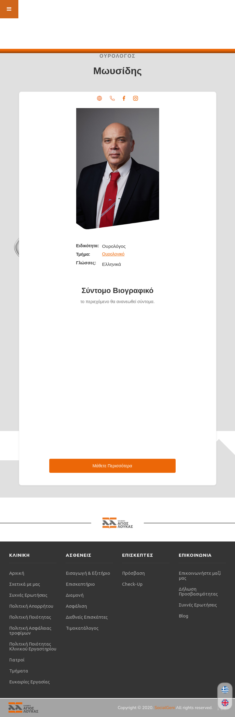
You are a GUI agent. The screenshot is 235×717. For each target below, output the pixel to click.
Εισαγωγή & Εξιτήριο (88, 573)
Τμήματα (18, 670)
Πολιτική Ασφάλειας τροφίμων (30, 630)
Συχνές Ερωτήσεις (28, 595)
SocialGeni (165, 708)
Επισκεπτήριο (80, 584)
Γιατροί (16, 659)
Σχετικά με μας (24, 584)
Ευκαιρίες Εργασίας (29, 681)
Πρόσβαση (133, 573)
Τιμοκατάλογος (82, 628)
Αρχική (16, 573)
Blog (183, 615)
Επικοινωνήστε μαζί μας (200, 575)
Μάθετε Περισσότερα (112, 465)
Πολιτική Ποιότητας (30, 617)
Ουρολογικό (113, 254)
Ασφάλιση (76, 606)
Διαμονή (75, 595)
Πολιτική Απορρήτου (31, 606)
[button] (9, 9)
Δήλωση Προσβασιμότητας (198, 591)
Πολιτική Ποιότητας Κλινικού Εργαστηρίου (32, 646)
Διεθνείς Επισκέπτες (87, 617)
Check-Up (132, 584)
